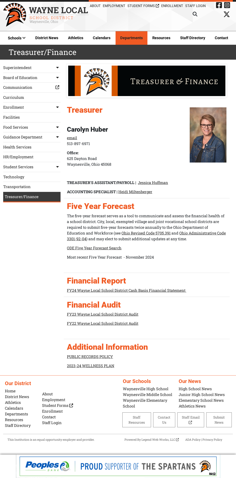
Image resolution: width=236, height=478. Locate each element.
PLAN (109, 365)
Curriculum (13, 97)
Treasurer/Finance (21, 196)
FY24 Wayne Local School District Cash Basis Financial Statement (126, 290)
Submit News (219, 420)
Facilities (11, 117)
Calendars (101, 38)
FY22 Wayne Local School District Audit (102, 323)
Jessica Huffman (153, 182)
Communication (32, 87)
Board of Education (32, 77)
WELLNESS (92, 365)
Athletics (75, 38)
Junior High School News (202, 394)
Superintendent (32, 67)
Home (10, 390)
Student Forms (143, 6)
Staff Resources (137, 420)
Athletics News (192, 406)
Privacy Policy (212, 440)
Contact (221, 38)
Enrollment (172, 6)
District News (46, 38)
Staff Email (191, 419)
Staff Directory (192, 38)
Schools (17, 38)
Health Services (17, 147)
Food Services (32, 127)
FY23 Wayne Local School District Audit (102, 314)
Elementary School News (201, 400)
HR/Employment (18, 156)
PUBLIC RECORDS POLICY (90, 356)
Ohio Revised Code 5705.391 (146, 233)
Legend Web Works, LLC (160, 440)
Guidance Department (32, 137)
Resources (161, 38)
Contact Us (164, 420)
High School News (195, 388)
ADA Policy (193, 440)
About (95, 6)
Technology (13, 176)
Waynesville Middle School (147, 394)
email (72, 138)
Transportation (17, 186)
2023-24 (74, 365)
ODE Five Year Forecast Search (94, 248)
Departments (131, 38)
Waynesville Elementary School (145, 403)
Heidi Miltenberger (135, 191)
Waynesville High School (145, 388)
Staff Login (52, 422)
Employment (114, 6)
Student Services (32, 166)
